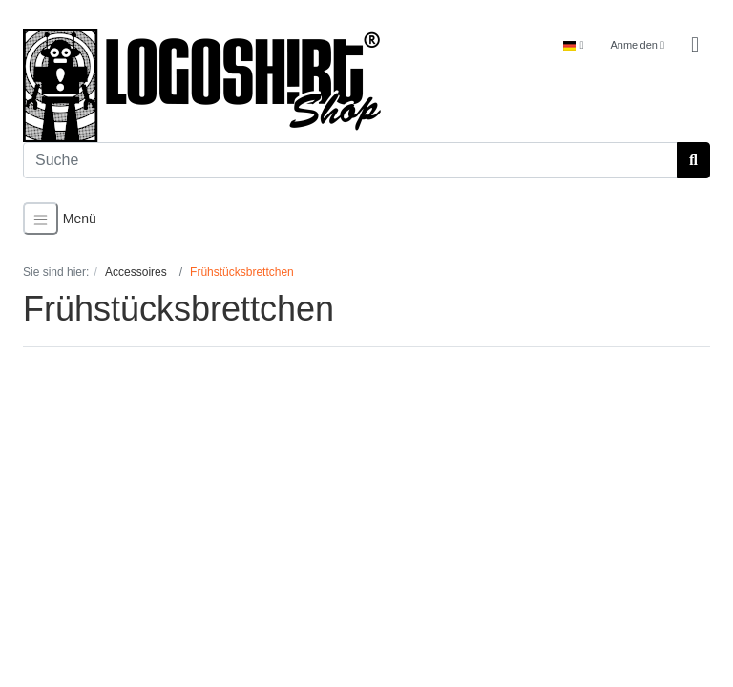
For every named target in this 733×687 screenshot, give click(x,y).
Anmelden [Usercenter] (637, 45)
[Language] (573, 45)
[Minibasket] (695, 45)
